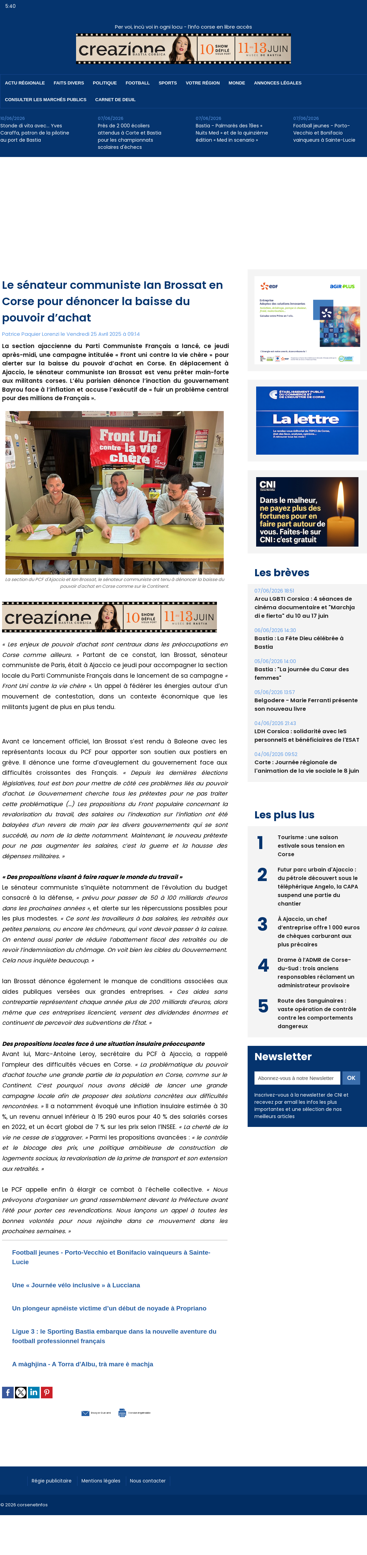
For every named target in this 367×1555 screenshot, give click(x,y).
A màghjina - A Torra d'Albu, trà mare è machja (102, 1373)
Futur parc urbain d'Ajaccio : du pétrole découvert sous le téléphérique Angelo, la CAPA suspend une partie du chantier (318, 886)
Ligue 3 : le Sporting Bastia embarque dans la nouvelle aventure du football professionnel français (114, 1345)
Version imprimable (150, 1421)
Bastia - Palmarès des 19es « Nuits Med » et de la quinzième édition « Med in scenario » (232, 132)
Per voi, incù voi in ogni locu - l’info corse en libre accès (183, 26)
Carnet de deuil (115, 99)
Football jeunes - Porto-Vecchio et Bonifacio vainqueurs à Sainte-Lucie (324, 132)
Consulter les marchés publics (46, 99)
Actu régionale (25, 82)
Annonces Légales (278, 82)
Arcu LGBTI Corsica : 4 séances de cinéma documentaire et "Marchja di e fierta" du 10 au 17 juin (305, 607)
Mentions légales (111, 1489)
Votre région (203, 82)
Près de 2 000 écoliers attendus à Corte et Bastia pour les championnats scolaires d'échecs (129, 136)
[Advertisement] (184, 208)
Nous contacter (164, 1489)
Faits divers (69, 82)
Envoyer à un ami (77, 1421)
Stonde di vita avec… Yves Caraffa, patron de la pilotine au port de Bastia (34, 132)
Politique (105, 82)
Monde (237, 82)
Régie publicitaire (55, 1489)
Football (138, 82)
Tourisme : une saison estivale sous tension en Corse (311, 844)
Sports (168, 82)
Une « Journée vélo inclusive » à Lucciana (94, 1284)
